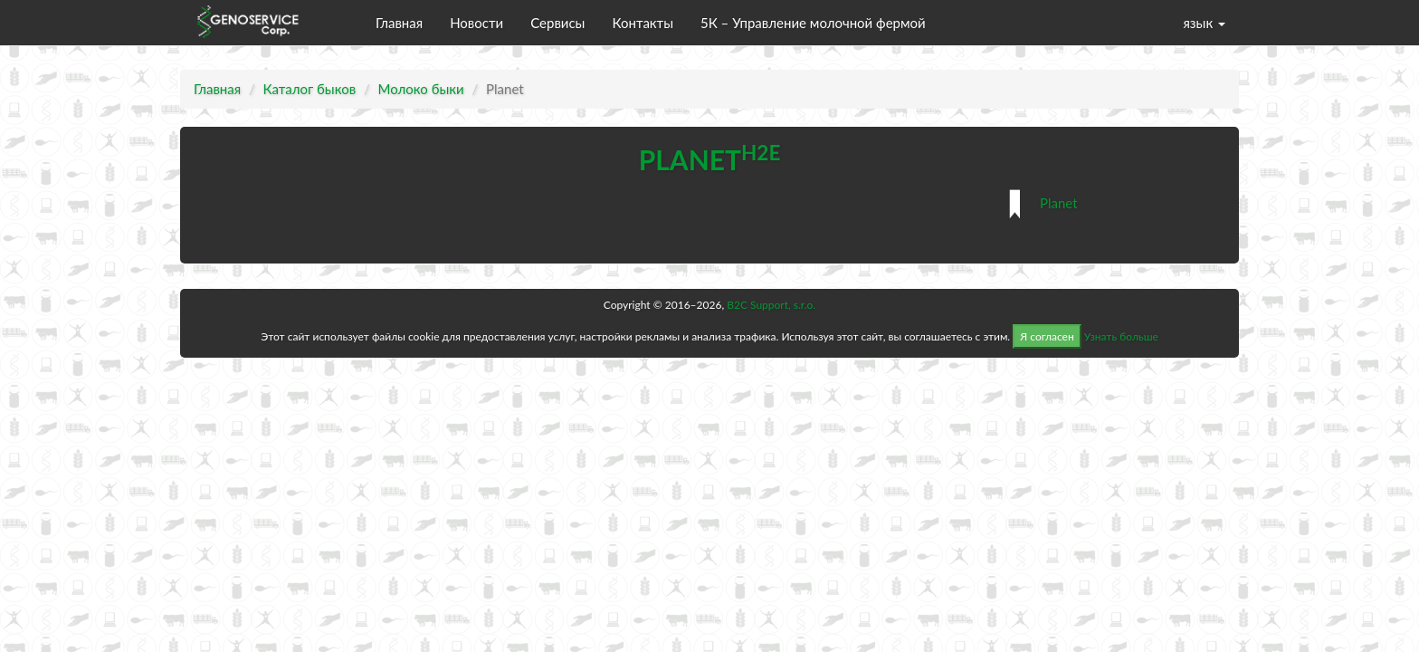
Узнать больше (1121, 336)
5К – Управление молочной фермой (813, 22)
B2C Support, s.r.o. (771, 305)
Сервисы (557, 22)
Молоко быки (421, 89)
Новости (476, 22)
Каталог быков (310, 89)
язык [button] (1204, 22)
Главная (399, 22)
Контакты (642, 22)
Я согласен (1046, 336)
